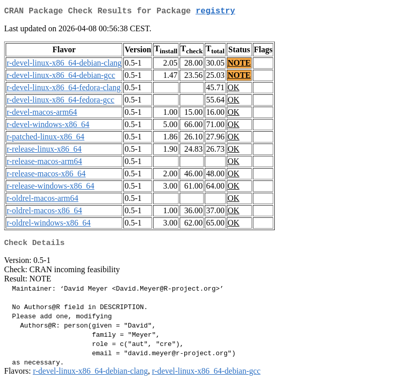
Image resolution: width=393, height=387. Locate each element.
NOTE (239, 64)
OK (233, 89)
